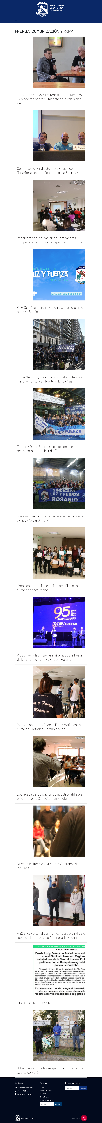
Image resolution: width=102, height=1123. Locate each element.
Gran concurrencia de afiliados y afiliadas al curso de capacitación (47, 588)
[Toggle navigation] (16, 21)
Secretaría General (46, 1090)
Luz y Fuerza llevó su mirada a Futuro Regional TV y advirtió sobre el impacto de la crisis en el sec (50, 99)
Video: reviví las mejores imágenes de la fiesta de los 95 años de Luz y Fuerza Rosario (49, 657)
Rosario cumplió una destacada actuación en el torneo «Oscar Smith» (50, 518)
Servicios (43, 1094)
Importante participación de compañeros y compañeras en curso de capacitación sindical (50, 240)
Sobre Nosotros (45, 1097)
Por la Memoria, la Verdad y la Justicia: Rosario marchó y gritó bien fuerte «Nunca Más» (50, 379)
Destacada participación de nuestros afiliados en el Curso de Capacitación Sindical (49, 796)
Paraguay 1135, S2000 (23, 1094)
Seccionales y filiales (46, 1100)
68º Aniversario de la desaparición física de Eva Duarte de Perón (50, 1070)
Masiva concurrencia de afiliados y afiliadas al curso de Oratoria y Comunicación (49, 727)
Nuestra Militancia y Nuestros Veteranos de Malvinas (48, 866)
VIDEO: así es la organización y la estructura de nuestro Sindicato (50, 309)
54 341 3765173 (21, 1091)
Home (42, 1087)
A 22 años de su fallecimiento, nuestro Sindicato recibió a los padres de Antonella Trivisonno (51, 935)
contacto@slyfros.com (24, 1088)
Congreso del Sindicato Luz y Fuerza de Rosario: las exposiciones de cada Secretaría (49, 170)
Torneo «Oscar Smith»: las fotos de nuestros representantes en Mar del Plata (48, 448)
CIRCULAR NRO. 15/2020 (34, 1003)
